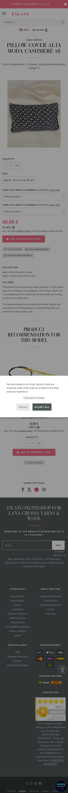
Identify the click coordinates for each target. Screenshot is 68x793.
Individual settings (34, 397)
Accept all (42, 407)
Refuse (23, 407)
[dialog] (34, 396)
